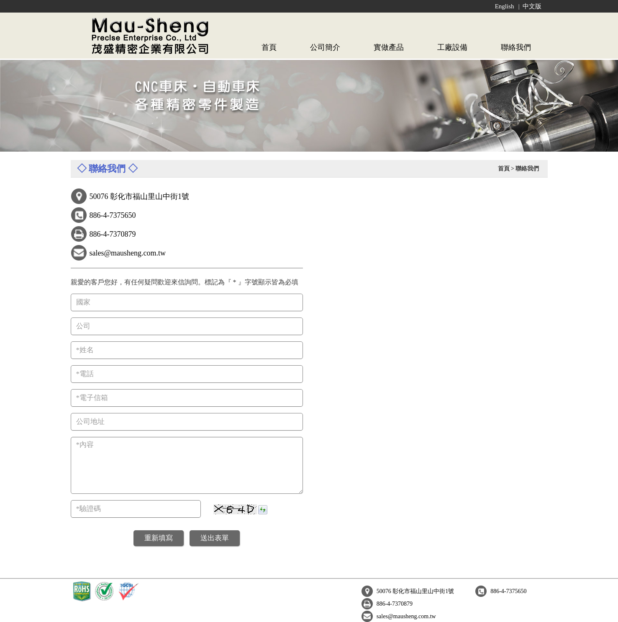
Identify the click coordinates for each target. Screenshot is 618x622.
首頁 (269, 47)
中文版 (532, 6)
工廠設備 (452, 47)
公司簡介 (325, 47)
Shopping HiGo (456, 613)
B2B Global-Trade (328, 613)
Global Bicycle (415, 613)
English (504, 6)
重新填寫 (158, 538)
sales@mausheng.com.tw (497, 591)
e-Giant (293, 613)
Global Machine (374, 613)
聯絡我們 (516, 47)
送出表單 (214, 538)
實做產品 (389, 47)
